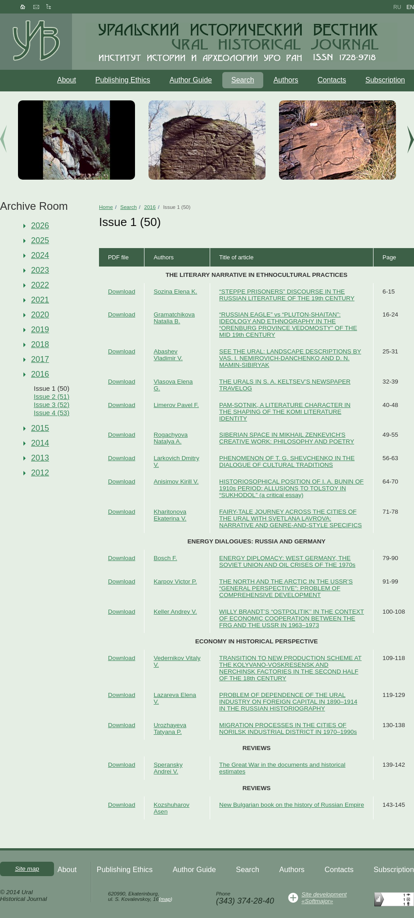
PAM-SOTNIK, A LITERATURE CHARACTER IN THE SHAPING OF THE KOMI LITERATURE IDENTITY (285, 412)
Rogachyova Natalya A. (170, 438)
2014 (40, 443)
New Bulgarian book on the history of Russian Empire (291, 804)
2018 (40, 344)
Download (121, 291)
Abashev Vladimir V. (167, 355)
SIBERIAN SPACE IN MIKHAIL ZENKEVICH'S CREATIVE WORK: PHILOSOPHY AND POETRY (286, 438)
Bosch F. (165, 558)
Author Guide (191, 80)
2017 (40, 359)
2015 (40, 428)
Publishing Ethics (122, 80)
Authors (286, 80)
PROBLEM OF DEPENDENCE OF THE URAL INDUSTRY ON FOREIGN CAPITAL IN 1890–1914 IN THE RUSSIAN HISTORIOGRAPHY (288, 702)
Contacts (332, 80)
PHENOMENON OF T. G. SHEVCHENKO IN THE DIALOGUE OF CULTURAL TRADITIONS (287, 461)
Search (242, 80)
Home (106, 207)
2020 (40, 314)
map (166, 899)
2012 (40, 472)
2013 (40, 457)
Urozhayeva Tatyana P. (169, 728)
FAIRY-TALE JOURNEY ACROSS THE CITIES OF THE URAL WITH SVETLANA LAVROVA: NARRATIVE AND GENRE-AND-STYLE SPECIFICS (290, 518)
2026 (40, 225)
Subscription (385, 80)
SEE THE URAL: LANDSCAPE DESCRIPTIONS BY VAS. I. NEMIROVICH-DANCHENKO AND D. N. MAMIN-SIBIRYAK (290, 358)
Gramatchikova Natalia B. (173, 318)
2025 (40, 240)
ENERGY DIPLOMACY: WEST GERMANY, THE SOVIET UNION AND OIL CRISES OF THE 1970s (287, 561)
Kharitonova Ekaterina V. (169, 515)
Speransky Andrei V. (167, 768)
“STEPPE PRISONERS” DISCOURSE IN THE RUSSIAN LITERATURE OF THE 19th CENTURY (287, 295)
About (66, 80)
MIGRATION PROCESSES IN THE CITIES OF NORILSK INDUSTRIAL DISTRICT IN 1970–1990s (288, 728)
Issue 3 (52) (51, 404)
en (410, 7)
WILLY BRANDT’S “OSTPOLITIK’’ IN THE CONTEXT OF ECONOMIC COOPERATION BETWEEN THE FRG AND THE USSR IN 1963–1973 (291, 618)
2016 (40, 374)
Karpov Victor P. (175, 581)
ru (397, 7)
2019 (40, 329)
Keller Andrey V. (175, 611)
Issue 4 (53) (51, 412)
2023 (40, 270)
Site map (27, 868)
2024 (40, 255)
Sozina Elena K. (175, 291)
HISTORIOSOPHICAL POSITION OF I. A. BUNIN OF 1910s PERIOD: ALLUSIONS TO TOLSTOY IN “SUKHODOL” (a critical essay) (291, 488)
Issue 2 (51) (51, 396)
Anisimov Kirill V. (175, 481)
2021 (40, 299)
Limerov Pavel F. (175, 405)
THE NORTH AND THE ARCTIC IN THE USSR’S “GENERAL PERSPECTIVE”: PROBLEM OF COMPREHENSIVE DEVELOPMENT (286, 588)
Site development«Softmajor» (324, 897)
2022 (40, 284)
